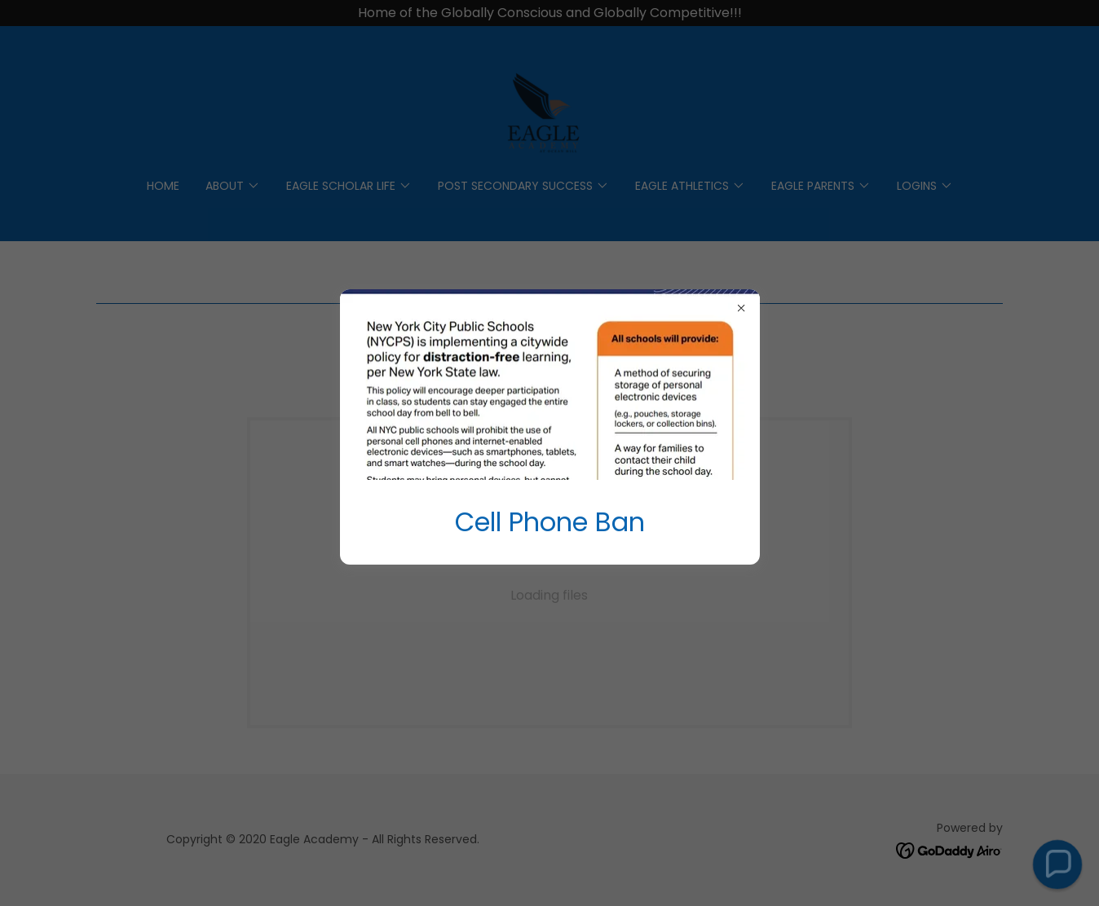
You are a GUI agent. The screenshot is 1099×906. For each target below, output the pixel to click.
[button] (1057, 864)
